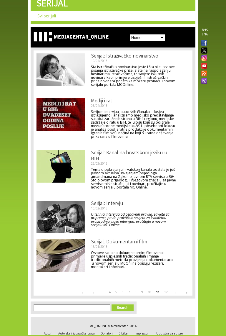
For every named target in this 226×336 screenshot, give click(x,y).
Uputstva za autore (169, 333)
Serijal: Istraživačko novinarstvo (124, 56)
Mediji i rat (101, 101)
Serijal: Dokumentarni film (119, 242)
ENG (205, 34)
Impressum (142, 333)
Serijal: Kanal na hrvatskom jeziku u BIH (129, 156)
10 (149, 292)
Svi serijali (46, 16)
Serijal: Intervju (107, 204)
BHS (205, 30)
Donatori (107, 333)
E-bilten (124, 333)
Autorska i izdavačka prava (76, 333)
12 (166, 292)
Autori (48, 333)
